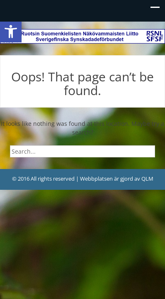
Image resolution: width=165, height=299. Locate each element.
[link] (11, 31)
